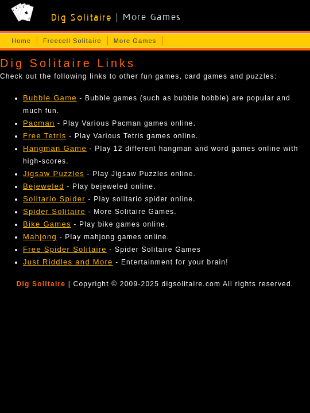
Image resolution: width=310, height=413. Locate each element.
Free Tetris (44, 135)
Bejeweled (43, 186)
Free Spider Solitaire (65, 249)
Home (21, 40)
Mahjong (40, 236)
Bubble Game (50, 97)
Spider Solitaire (54, 211)
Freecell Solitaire (72, 40)
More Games (135, 40)
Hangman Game (55, 148)
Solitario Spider (54, 198)
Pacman (39, 123)
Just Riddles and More (68, 262)
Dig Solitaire (41, 284)
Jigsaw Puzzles (53, 173)
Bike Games (47, 224)
